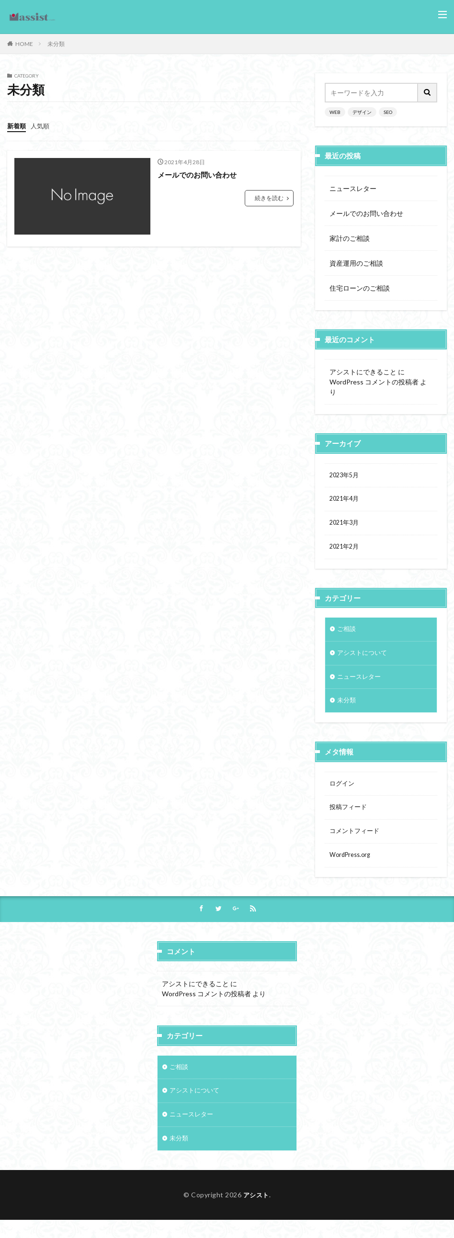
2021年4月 (345, 501)
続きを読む (269, 197)
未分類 (56, 43)
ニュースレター (352, 188)
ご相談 (347, 634)
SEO (388, 112)
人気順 (42, 126)
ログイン (342, 793)
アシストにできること (363, 372)
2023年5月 (345, 476)
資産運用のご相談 (356, 263)
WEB (334, 112)
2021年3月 (345, 526)
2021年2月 (345, 551)
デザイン (362, 112)
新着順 (17, 126)
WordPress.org (352, 868)
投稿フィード (349, 818)
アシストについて (364, 659)
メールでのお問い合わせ (200, 174)
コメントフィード (356, 843)
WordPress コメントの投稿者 (374, 382)
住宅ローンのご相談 (359, 288)
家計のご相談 (349, 238)
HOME (24, 43)
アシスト (256, 1212)
